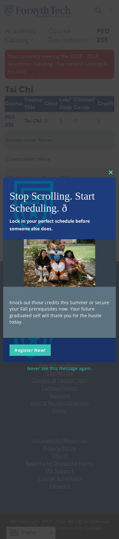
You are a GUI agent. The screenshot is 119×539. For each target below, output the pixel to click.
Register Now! (30, 350)
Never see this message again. (59, 368)
